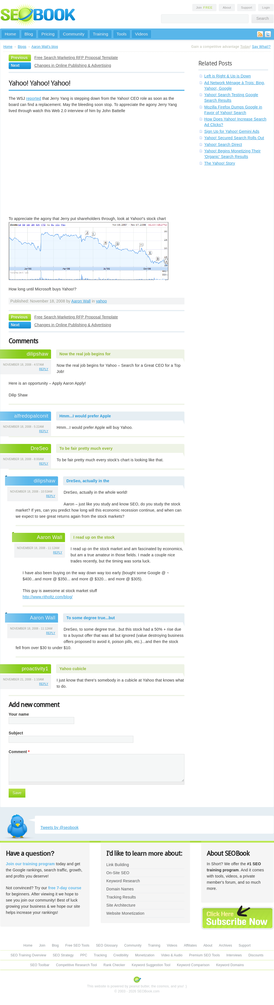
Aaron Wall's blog (45, 47)
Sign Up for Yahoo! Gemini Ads (231, 131)
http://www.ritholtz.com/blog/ (48, 597)
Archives (225, 945)
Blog (29, 34)
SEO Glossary (107, 945)
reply (43, 369)
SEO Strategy (63, 955)
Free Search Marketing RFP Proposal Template (76, 57)
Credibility (120, 955)
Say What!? (261, 47)
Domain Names (120, 889)
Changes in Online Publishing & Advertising (72, 65)
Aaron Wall (81, 301)
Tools (122, 34)
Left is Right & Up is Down (227, 76)
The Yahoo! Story (219, 163)
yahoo (101, 301)
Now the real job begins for (84, 354)
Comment (19, 751)
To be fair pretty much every (85, 448)
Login (266, 7)
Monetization (145, 955)
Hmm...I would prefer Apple (85, 416)
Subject (16, 733)
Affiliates (190, 945)
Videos (141, 34)
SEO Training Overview (28, 955)
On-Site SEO (117, 873)
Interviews (234, 955)
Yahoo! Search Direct (223, 144)
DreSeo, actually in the (87, 481)
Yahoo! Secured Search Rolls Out (234, 138)
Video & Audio (171, 955)
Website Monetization (125, 913)
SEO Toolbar (39, 965)
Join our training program (30, 864)
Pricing (47, 34)
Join (204, 7)
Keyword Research (123, 881)
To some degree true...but (90, 618)
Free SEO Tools (77, 945)
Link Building (117, 864)
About (227, 7)
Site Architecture (120, 905)
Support (246, 7)
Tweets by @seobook (59, 827)
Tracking (100, 955)
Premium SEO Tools (204, 955)
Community (73, 34)
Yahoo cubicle (72, 668)
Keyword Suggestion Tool (151, 965)
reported (33, 98)
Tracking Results (121, 897)
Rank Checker (114, 965)
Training (100, 34)
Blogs (22, 47)
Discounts (255, 955)
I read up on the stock (94, 537)
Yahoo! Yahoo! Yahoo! (39, 83)
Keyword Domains (230, 965)
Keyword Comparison (193, 965)
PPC (83, 955)
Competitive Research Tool (76, 965)
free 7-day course (64, 888)
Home (10, 34)
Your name (19, 714)
